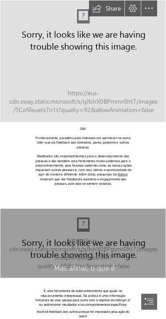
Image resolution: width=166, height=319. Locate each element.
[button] (106, 8)
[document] (83, 159)
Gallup (122, 174)
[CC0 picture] (83, 243)
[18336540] (83, 61)
